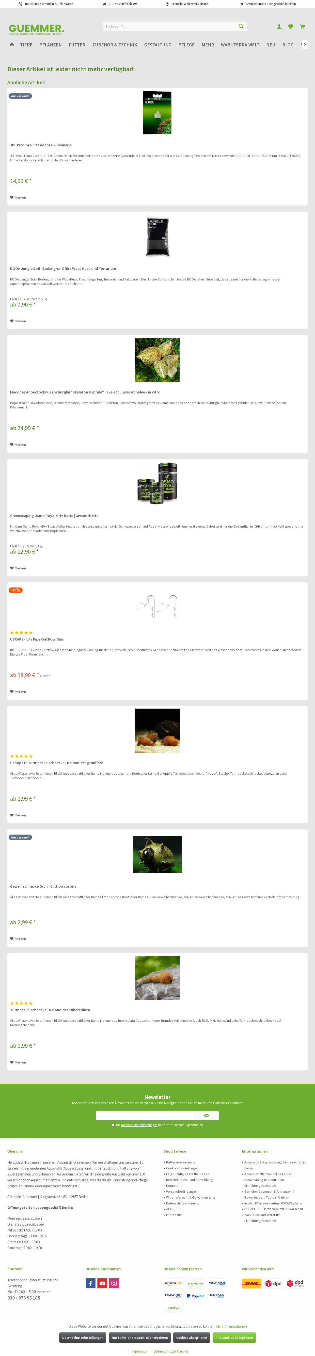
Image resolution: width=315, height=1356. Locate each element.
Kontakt (172, 1185)
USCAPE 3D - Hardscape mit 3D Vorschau (273, 1209)
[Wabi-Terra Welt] (240, 45)
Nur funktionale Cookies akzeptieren (140, 1337)
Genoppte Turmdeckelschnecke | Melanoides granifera (56, 762)
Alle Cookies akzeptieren (234, 1337)
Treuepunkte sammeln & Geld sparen (49, 4)
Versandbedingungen (182, 1191)
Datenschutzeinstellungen (82, 1337)
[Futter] (77, 45)
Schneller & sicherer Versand (190, 4)
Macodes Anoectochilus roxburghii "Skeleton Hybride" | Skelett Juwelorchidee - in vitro (85, 392)
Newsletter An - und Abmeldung (189, 1179)
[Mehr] (208, 45)
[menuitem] (302, 26)
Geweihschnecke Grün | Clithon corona (43, 886)
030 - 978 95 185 (23, 1298)
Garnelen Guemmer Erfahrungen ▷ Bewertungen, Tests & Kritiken (270, 1194)
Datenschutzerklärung (182, 1203)
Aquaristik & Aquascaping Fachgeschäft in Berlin (275, 1165)
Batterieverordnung (180, 1162)
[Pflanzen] (50, 45)
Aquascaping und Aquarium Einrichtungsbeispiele (264, 1182)
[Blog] (288, 45)
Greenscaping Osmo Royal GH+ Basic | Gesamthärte (54, 515)
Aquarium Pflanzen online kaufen (268, 1174)
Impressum (174, 1215)
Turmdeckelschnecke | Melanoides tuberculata (50, 1009)
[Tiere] (26, 45)
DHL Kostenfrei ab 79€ (123, 4)
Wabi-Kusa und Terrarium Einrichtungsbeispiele (262, 1218)
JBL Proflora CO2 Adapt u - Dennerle (41, 144)
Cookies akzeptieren (191, 1337)
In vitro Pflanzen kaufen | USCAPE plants (273, 1203)
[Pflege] (186, 45)
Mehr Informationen (231, 1326)
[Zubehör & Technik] (115, 45)
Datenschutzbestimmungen (139, 1125)
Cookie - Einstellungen (182, 1168)
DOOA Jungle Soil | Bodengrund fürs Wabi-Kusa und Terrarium (63, 268)
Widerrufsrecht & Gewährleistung (190, 1197)
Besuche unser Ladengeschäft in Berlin (271, 4)
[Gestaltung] (158, 45)
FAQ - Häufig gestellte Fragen (187, 1174)
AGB (169, 1209)
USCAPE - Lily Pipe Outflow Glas (37, 639)
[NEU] (271, 45)
